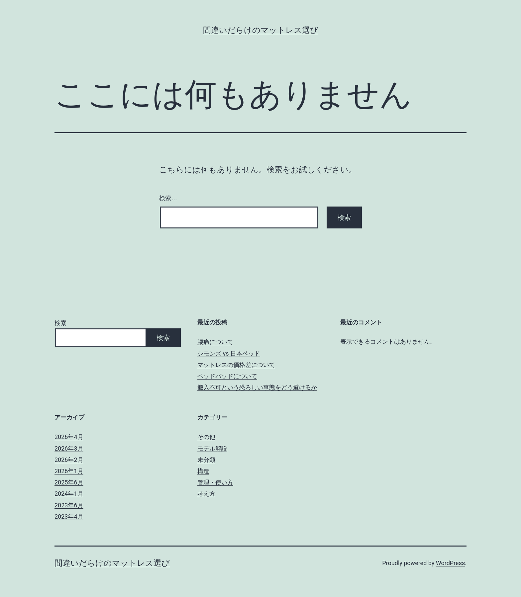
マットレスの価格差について (236, 364)
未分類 (206, 459)
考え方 (206, 493)
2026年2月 (68, 459)
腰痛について (215, 341)
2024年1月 (68, 493)
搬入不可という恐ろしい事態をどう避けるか (257, 387)
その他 (206, 436)
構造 (203, 471)
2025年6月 (68, 482)
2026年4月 (68, 436)
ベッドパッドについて (227, 376)
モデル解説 (212, 448)
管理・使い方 (215, 482)
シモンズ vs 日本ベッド (228, 353)
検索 (60, 322)
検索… (168, 198)
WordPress (450, 562)
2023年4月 (68, 516)
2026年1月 (68, 471)
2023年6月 (68, 505)
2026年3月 (68, 448)
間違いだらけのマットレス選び (260, 30)
